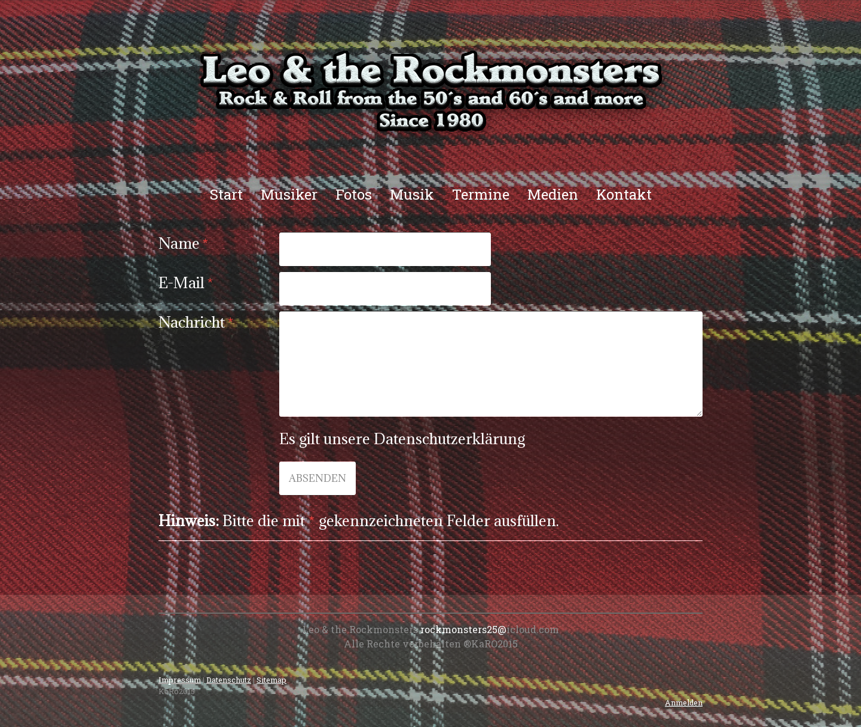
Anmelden (684, 702)
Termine (480, 194)
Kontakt (624, 194)
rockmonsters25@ (463, 629)
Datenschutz (228, 680)
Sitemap (271, 680)
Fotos (353, 194)
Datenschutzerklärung (449, 438)
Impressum (179, 680)
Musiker (289, 194)
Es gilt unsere (402, 438)
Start (226, 194)
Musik (412, 194)
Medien (552, 194)
